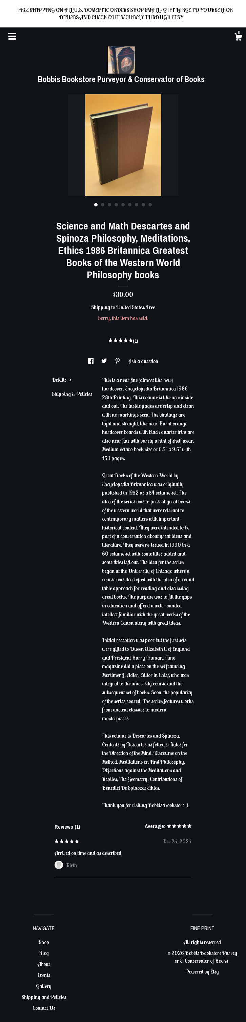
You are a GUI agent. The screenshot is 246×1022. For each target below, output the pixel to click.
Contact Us (44, 1007)
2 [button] (102, 204)
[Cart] (238, 38)
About (44, 964)
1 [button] (96, 204)
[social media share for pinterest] (118, 361)
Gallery (44, 986)
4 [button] (116, 204)
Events (44, 974)
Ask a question (143, 361)
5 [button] (123, 204)
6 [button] (129, 204)
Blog (44, 952)
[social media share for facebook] (91, 361)
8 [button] (143, 204)
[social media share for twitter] (104, 361)
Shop (44, 942)
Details (62, 379)
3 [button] (109, 204)
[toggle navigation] (12, 36)
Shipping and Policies (43, 997)
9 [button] (150, 204)
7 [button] (136, 204)
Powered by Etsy (202, 971)
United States (130, 307)
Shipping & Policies (72, 393)
